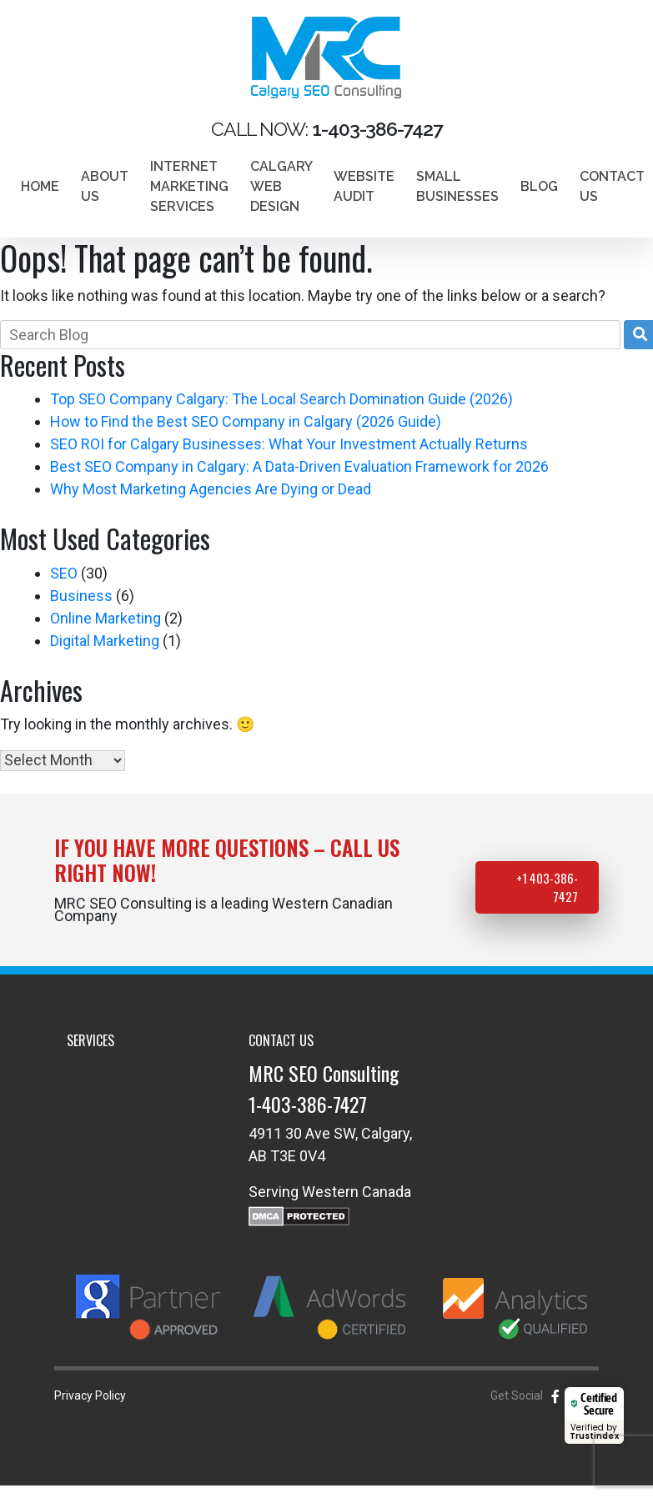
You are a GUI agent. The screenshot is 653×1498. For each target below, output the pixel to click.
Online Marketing (105, 618)
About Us (104, 186)
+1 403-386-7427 (547, 887)
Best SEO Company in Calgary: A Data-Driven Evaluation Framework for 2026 (299, 466)
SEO (64, 573)
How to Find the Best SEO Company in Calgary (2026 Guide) (245, 421)
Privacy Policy (90, 1395)
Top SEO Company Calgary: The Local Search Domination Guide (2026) (281, 399)
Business (81, 595)
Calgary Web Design (281, 186)
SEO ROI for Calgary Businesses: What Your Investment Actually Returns (289, 444)
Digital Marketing (104, 640)
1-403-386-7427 (308, 1104)
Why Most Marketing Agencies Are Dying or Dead (210, 489)
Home (40, 186)
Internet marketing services (189, 186)
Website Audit (364, 186)
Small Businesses (457, 186)
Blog (539, 186)
